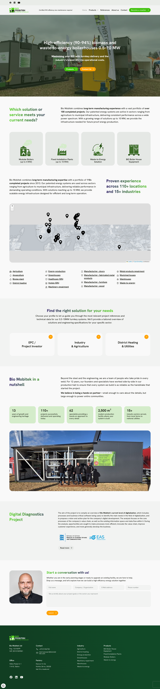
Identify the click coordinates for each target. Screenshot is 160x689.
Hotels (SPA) (53, 283)
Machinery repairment (58, 286)
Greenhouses (54, 275)
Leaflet (129, 261)
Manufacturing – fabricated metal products (99, 277)
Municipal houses (128, 275)
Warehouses (125, 279)
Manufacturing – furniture (95, 282)
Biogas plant (18, 279)
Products (94, 10)
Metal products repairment (132, 271)
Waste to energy (110, 660)
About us (115, 10)
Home (84, 10)
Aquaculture (18, 275)
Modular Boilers (109, 657)
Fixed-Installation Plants (112, 654)
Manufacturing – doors (94, 271)
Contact (124, 10)
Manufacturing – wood (94, 286)
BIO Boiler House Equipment (110, 650)
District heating (20, 283)
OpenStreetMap (138, 261)
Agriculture (18, 271)
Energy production (56, 271)
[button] (50, 220)
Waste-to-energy (127, 283)
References (105, 10)
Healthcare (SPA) (55, 279)
